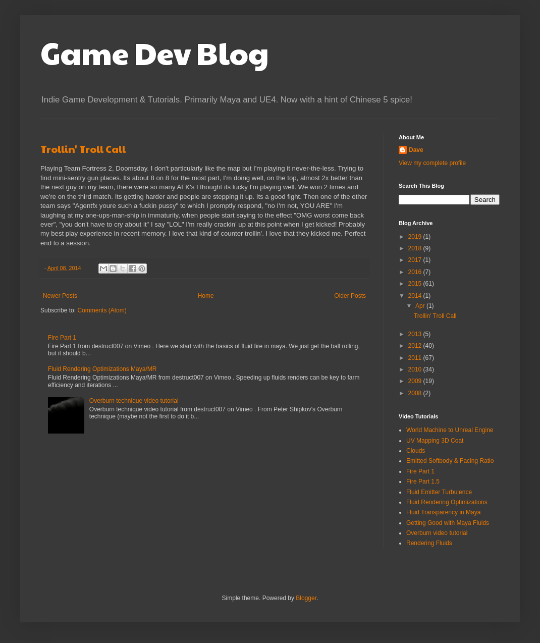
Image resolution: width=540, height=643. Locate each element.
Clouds (415, 450)
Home (206, 295)
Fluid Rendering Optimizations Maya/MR (102, 368)
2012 (415, 345)
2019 (415, 236)
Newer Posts (60, 295)
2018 (415, 248)
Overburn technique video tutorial (134, 400)
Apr (420, 305)
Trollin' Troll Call (83, 149)
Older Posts (350, 295)
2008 (415, 393)
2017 (415, 259)
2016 (415, 272)
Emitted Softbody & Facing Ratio (450, 460)
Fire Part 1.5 (423, 481)
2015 (415, 283)
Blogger (306, 598)
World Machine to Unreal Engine (450, 430)
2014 (415, 295)
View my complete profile (432, 163)
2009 (415, 381)
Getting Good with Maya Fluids (447, 522)
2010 (415, 369)
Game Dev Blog (154, 52)
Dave (416, 149)
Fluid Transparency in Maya (443, 512)
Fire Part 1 (62, 337)
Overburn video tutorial (436, 533)
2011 (415, 357)
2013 (415, 334)
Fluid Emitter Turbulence (439, 492)
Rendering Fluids (429, 543)
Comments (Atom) (101, 310)
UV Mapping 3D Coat (434, 440)
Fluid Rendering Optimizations (447, 502)
